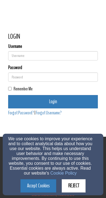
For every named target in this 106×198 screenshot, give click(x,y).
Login (53, 101)
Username (15, 46)
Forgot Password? (21, 113)
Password (15, 68)
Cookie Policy (63, 173)
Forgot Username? (49, 113)
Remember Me (20, 89)
